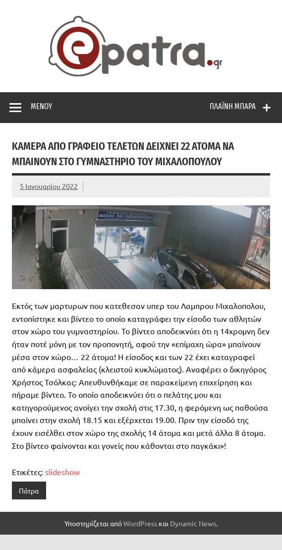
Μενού (41, 106)
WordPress (140, 523)
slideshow (62, 472)
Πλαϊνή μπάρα (233, 106)
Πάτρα (29, 490)
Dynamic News (193, 523)
